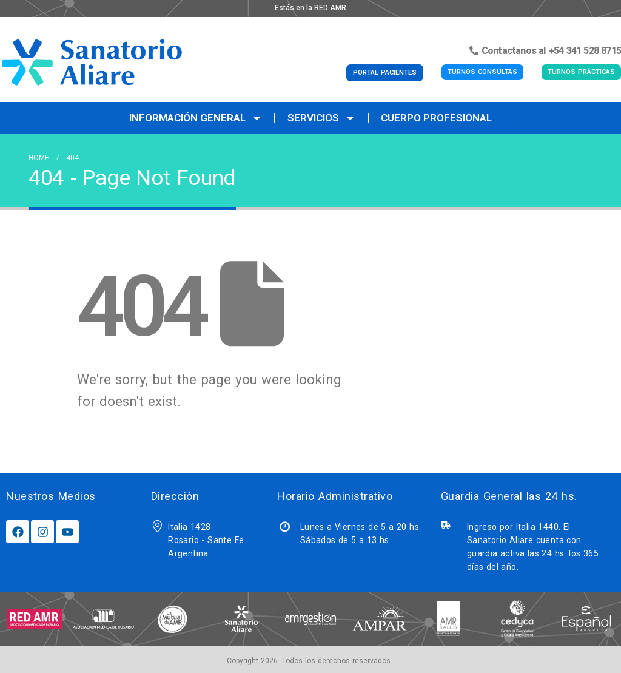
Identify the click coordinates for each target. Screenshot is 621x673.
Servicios (321, 118)
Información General (195, 118)
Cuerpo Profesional (436, 118)
